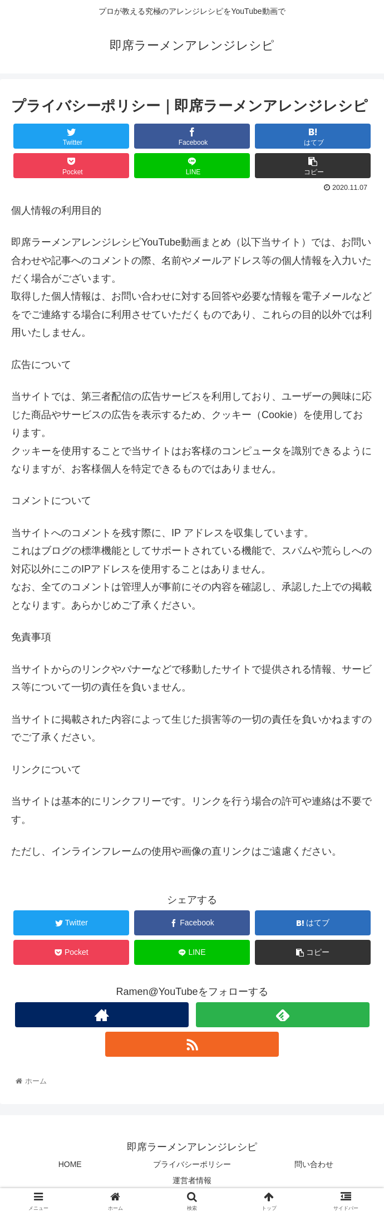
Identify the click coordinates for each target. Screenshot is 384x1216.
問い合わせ (313, 1164)
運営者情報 (192, 1180)
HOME (70, 1164)
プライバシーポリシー (192, 1164)
